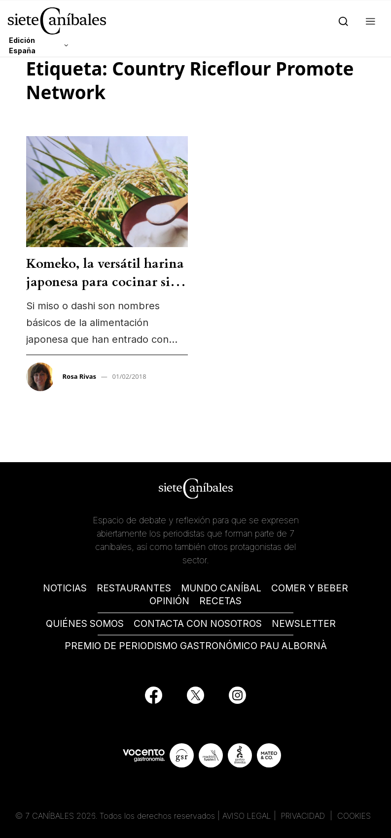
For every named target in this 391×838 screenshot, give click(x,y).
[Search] (341, 21)
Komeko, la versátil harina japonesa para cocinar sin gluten (105, 281)
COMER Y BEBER (309, 588)
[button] (369, 20)
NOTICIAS (65, 588)
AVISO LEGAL (246, 816)
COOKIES (354, 816)
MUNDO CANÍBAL (221, 588)
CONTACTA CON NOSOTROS (198, 623)
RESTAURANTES (134, 588)
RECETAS (220, 601)
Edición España (22, 45)
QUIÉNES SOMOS (85, 623)
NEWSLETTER (304, 623)
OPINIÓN (169, 601)
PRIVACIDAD (304, 816)
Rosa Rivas (80, 376)
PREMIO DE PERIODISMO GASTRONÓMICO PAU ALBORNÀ (196, 646)
